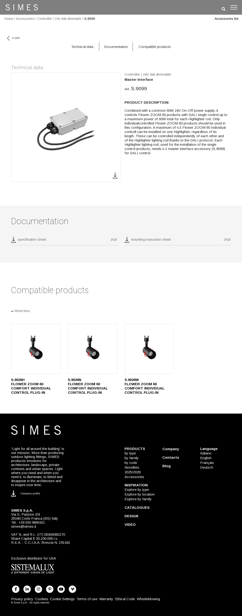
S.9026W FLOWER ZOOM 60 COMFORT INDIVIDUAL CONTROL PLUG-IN (144, 386)
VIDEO (130, 524)
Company (170, 449)
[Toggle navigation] (233, 7)
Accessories (25, 19)
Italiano (206, 453)
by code (131, 463)
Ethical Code (125, 599)
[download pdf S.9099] (64, 241)
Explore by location (140, 494)
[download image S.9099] (115, 175)
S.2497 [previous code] (13, 38)
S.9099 (89, 19)
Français (207, 463)
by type (130, 453)
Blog (166, 466)
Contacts (170, 457)
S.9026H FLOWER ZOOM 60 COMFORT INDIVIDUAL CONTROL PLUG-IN (31, 386)
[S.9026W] (149, 349)
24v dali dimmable (68, 19)
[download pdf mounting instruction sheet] (178, 241)
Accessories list (226, 19)
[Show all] (121, 311)
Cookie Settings (62, 599)
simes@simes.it (23, 526)
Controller (44, 19)
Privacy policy (22, 599)
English (206, 458)
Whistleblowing (148, 599)
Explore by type (137, 490)
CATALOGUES (137, 507)
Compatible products (154, 47)
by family (132, 458)
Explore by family (138, 499)
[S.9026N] (92, 349)
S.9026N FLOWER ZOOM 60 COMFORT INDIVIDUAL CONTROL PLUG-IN (88, 386)
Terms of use (87, 599)
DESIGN (131, 516)
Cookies (41, 599)
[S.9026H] (36, 349)
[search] (223, 9)
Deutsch (206, 467)
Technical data (82, 47)
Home (8, 19)
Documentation (116, 47)
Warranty (106, 599)
